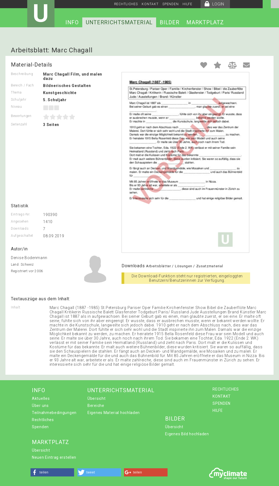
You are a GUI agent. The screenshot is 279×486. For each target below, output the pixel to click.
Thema (16, 92)
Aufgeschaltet (22, 236)
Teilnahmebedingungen (54, 412)
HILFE (187, 4)
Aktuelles (41, 398)
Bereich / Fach (22, 85)
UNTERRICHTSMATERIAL (119, 22)
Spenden (40, 427)
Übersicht (96, 398)
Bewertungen (21, 116)
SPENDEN (170, 4)
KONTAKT (150, 4)
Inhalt (15, 307)
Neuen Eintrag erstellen (54, 457)
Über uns (40, 405)
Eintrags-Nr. (20, 214)
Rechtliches (43, 420)
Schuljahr (18, 99)
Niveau (16, 107)
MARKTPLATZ (205, 22)
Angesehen (19, 221)
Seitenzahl (19, 124)
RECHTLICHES (126, 4)
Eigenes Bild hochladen (187, 434)
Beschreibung (22, 74)
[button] (52, 472)
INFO (72, 22)
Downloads (20, 228)
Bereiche (95, 405)
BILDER (169, 22)
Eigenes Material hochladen (113, 412)
